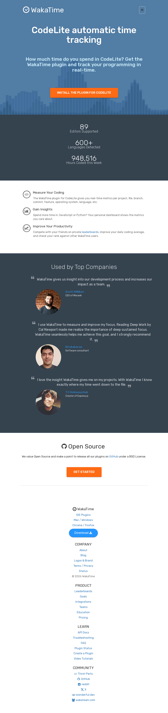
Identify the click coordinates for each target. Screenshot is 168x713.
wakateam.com (83, 700)
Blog (83, 555)
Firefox (89, 525)
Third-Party (83, 673)
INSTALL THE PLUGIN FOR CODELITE (84, 93)
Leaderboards (83, 591)
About (83, 550)
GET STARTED (84, 472)
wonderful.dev (83, 694)
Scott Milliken (74, 291)
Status (83, 571)
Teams (83, 607)
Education (83, 612)
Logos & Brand (83, 560)
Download (83, 533)
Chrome (77, 525)
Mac (76, 520)
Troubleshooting (83, 637)
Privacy (88, 565)
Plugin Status (83, 648)
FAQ (83, 643)
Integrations (83, 601)
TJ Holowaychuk (76, 392)
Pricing (83, 617)
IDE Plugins (83, 515)
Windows (87, 520)
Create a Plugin (83, 653)
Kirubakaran (73, 347)
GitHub (113, 456)
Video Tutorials (83, 658)
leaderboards (90, 232)
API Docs (83, 632)
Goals (83, 596)
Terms (77, 565)
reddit (83, 684)
